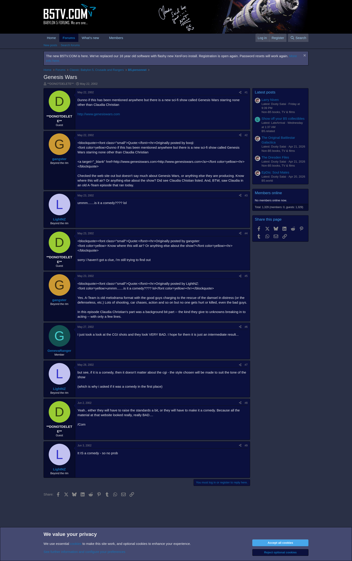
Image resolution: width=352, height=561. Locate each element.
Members (116, 38)
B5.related (268, 131)
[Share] (240, 92)
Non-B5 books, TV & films (278, 112)
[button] (102, 38)
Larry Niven (270, 100)
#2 (246, 135)
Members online (268, 193)
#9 (246, 445)
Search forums (70, 45)
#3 (246, 195)
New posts (50, 45)
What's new (90, 38)
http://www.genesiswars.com (98, 114)
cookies (75, 544)
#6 (246, 326)
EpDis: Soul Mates (275, 172)
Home (51, 38)
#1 (246, 92)
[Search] (298, 38)
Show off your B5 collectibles (283, 118)
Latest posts (265, 92)
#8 (246, 402)
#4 (246, 233)
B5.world (267, 180)
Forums (69, 38)
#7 (246, 364)
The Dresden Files (275, 157)
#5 (246, 276)
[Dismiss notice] (304, 56)
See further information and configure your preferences (84, 552)
